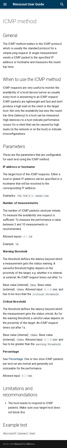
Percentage (16, 359)
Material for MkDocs (24, 444)
